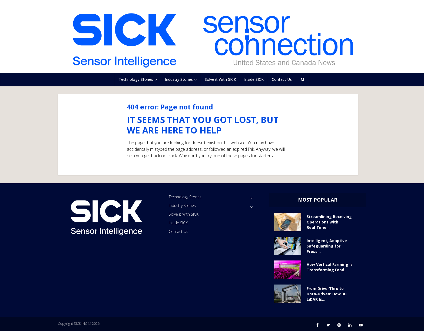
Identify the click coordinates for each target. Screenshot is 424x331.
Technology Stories (136, 79)
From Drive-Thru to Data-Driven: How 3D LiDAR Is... (327, 294)
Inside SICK (254, 79)
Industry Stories (179, 79)
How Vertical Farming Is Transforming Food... (330, 267)
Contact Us (282, 79)
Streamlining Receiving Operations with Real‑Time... (329, 222)
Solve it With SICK (220, 79)
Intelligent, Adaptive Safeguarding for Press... (327, 246)
